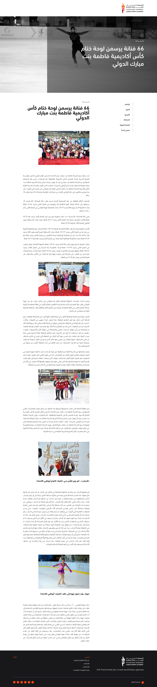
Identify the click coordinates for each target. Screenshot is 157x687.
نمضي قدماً (125, 130)
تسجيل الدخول (137, 682)
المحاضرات (86, 666)
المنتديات (86, 663)
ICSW (34, 10)
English (21, 5)
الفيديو (127, 114)
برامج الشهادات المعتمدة (81, 670)
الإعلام (60, 10)
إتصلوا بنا (30, 5)
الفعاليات (51, 10)
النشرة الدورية (125, 125)
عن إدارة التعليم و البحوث (81, 660)
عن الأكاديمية (72, 10)
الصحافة (127, 119)
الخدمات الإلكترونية (21, 10)
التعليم (41, 10)
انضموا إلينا (39, 5)
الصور (128, 109)
